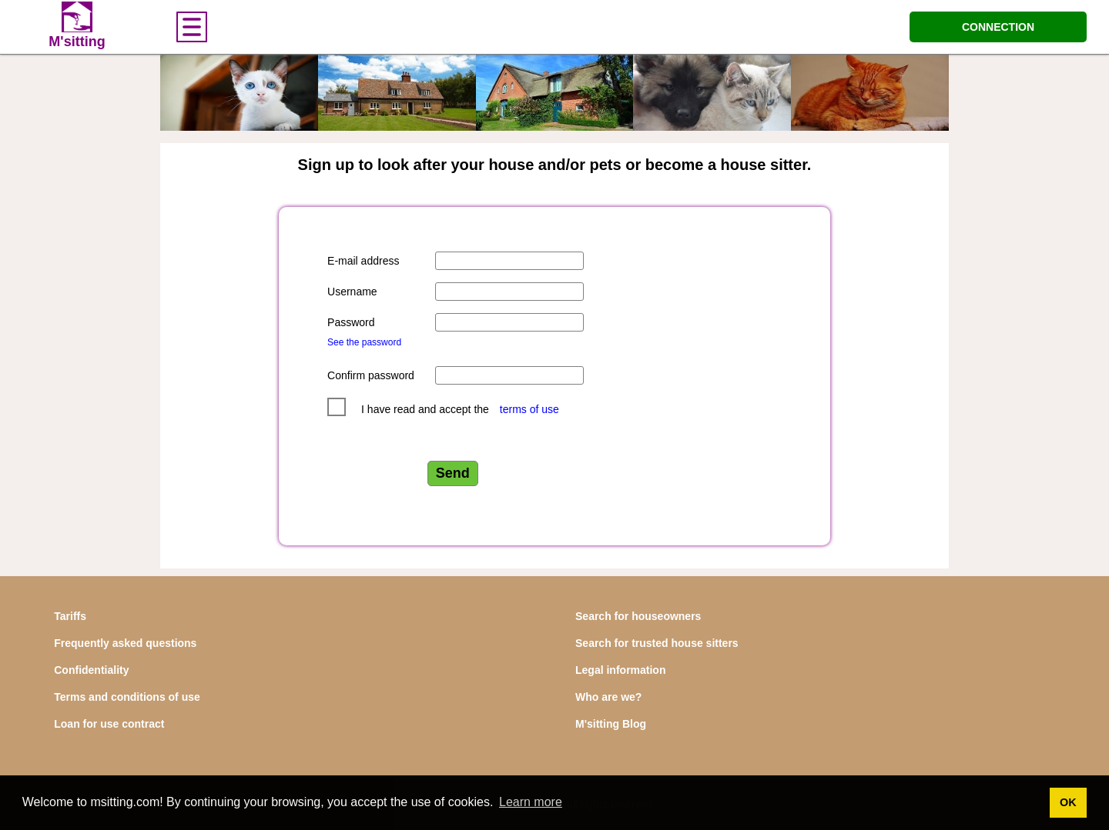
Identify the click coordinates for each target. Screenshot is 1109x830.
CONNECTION (998, 27)
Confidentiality (91, 670)
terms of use (529, 409)
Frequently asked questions (125, 643)
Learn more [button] (530, 801)
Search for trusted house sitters (657, 643)
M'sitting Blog (610, 724)
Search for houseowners (638, 616)
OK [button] (1068, 802)
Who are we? (608, 697)
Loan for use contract (109, 724)
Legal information (620, 670)
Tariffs (70, 616)
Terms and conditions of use (127, 697)
